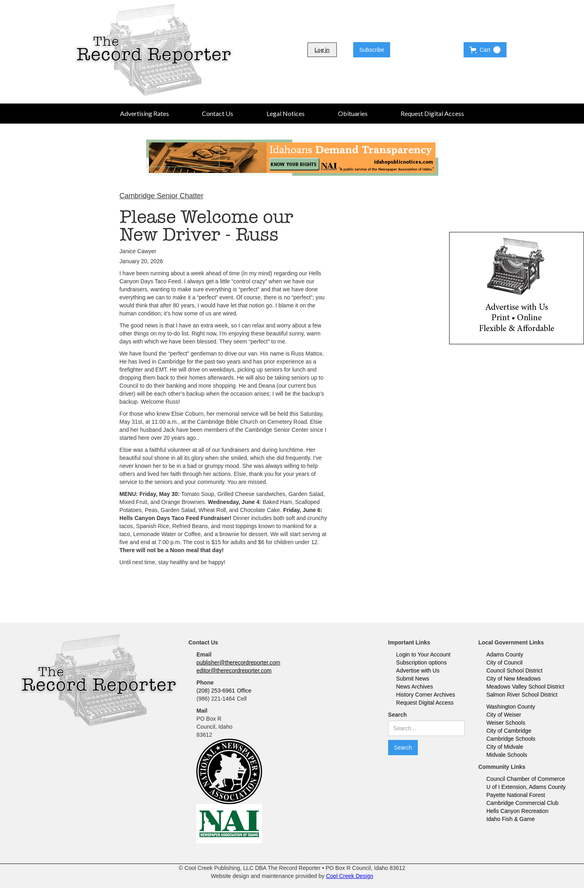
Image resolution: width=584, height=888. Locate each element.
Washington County (510, 706)
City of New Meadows (513, 678)
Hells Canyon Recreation (517, 811)
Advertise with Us (418, 670)
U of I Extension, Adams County (526, 787)
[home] (153, 50)
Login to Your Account (423, 654)
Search (397, 714)
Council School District (514, 670)
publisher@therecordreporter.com (238, 662)
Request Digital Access (425, 702)
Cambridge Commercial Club (522, 803)
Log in (322, 49)
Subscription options (421, 662)
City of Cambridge (508, 730)
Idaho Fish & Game (510, 819)
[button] (485, 49)
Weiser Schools (505, 722)
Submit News (412, 678)
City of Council (504, 662)
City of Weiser (503, 714)
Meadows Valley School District (525, 686)
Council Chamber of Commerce (525, 779)
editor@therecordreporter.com (233, 670)
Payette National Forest (515, 795)
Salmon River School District (522, 694)
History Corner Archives (425, 694)
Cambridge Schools (510, 739)
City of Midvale (504, 747)
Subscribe (371, 50)
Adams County (504, 654)
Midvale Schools (506, 755)
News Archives (414, 686)
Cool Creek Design (349, 876)
